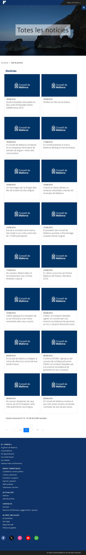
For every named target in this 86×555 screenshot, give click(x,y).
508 (27, 430)
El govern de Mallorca (9, 447)
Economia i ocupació (10, 478)
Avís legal (6, 521)
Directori (6, 507)
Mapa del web (8, 525)
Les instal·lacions (7, 457)
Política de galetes (9, 528)
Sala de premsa (8, 499)
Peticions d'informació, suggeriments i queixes (20, 510)
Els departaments (7, 454)
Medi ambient (8, 484)
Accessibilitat (8, 518)
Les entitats (5, 460)
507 (21, 430)
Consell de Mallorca (8, 553)
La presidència (6, 451)
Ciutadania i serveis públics (13, 471)
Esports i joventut (9, 481)
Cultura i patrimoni (10, 475)
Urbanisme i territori (10, 487)
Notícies (6, 495)
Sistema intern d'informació (11, 463)
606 (38, 430)
